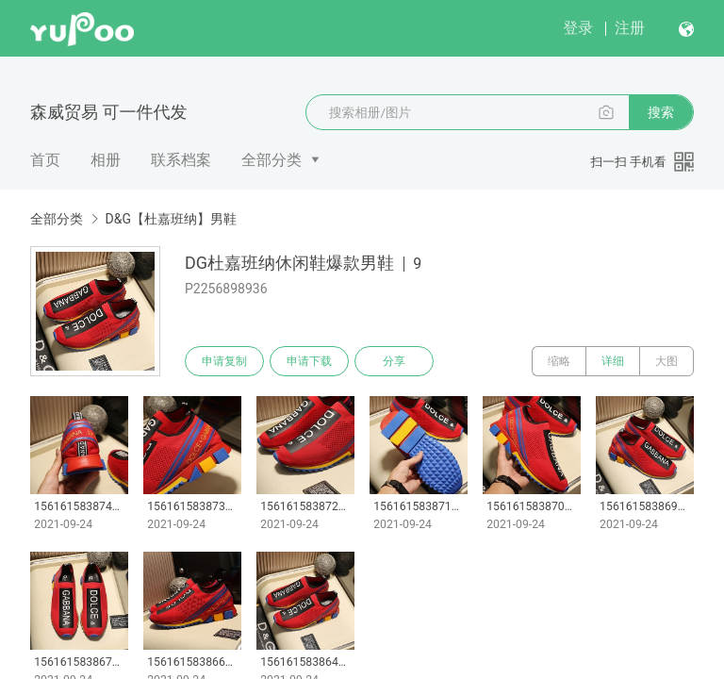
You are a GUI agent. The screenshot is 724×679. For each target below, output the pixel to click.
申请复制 (224, 361)
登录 (578, 28)
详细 (612, 361)
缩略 (559, 361)
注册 (630, 28)
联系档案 (181, 160)
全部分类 (271, 160)
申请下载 (309, 361)
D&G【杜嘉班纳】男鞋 (170, 218)
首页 (45, 160)
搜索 (661, 112)
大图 (666, 361)
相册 (105, 160)
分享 (394, 361)
